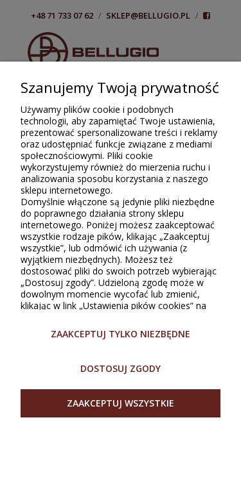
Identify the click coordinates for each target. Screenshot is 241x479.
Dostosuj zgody (120, 368)
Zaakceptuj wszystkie (120, 403)
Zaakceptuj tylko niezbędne (120, 334)
